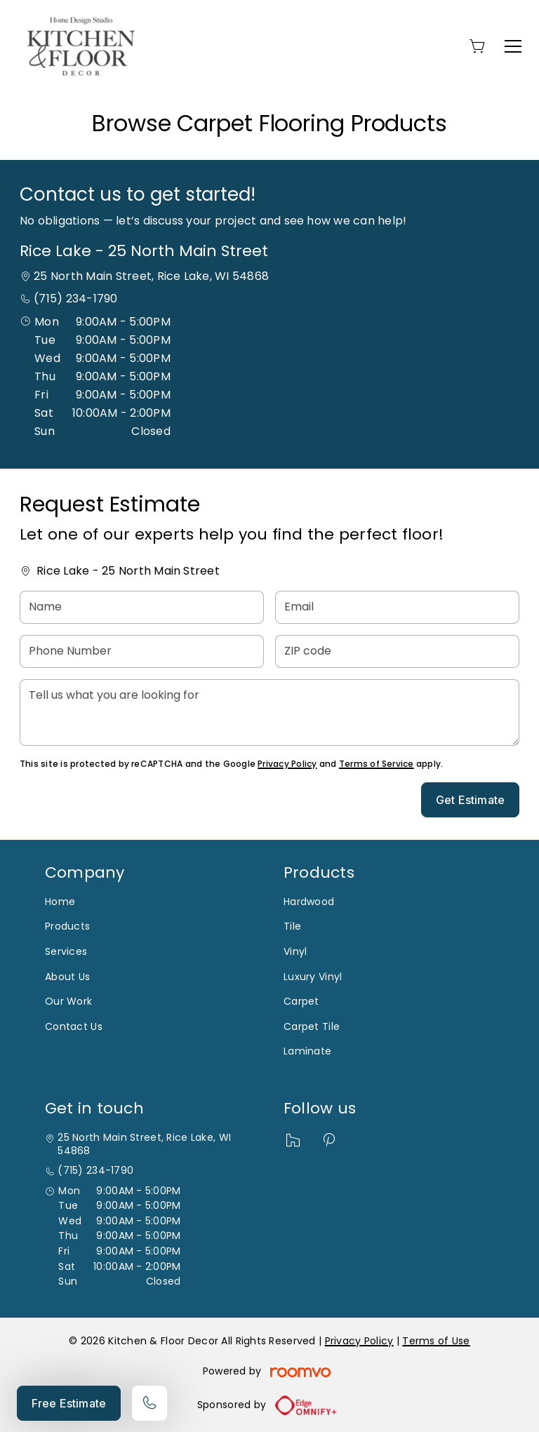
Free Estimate (69, 1403)
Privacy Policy (287, 764)
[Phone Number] (142, 651)
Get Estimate (470, 800)
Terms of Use (436, 1341)
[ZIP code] (397, 651)
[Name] (142, 607)
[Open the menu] (513, 46)
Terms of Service (376, 764)
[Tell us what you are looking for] (269, 712)
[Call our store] (149, 1403)
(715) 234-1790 (75, 298)
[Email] (397, 607)
